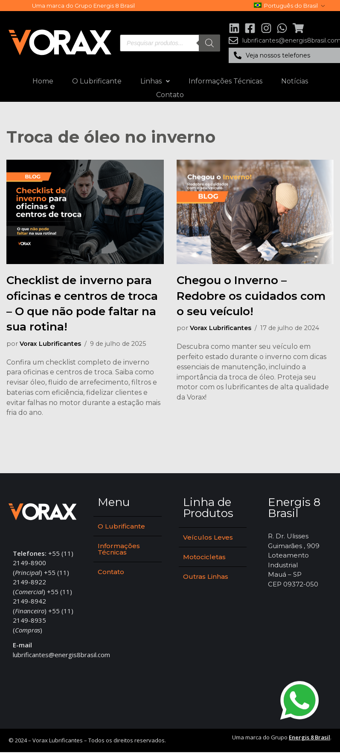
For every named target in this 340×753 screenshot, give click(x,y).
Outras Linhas (205, 577)
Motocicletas (204, 558)
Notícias (294, 81)
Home (42, 81)
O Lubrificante (97, 81)
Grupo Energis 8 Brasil (105, 5)
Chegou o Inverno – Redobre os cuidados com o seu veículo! (251, 295)
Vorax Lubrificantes (51, 344)
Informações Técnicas (225, 81)
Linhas (155, 81)
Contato (170, 95)
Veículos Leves (208, 538)
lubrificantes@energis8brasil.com (61, 655)
